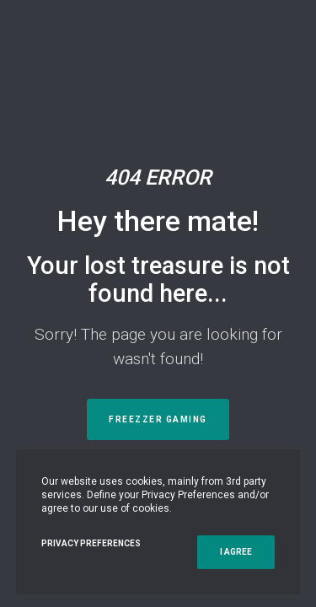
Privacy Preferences (91, 543)
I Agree (236, 551)
